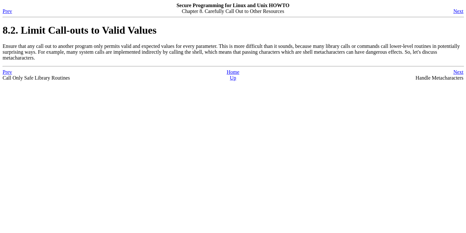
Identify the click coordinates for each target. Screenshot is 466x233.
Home (233, 72)
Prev (7, 11)
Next (458, 11)
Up (233, 78)
